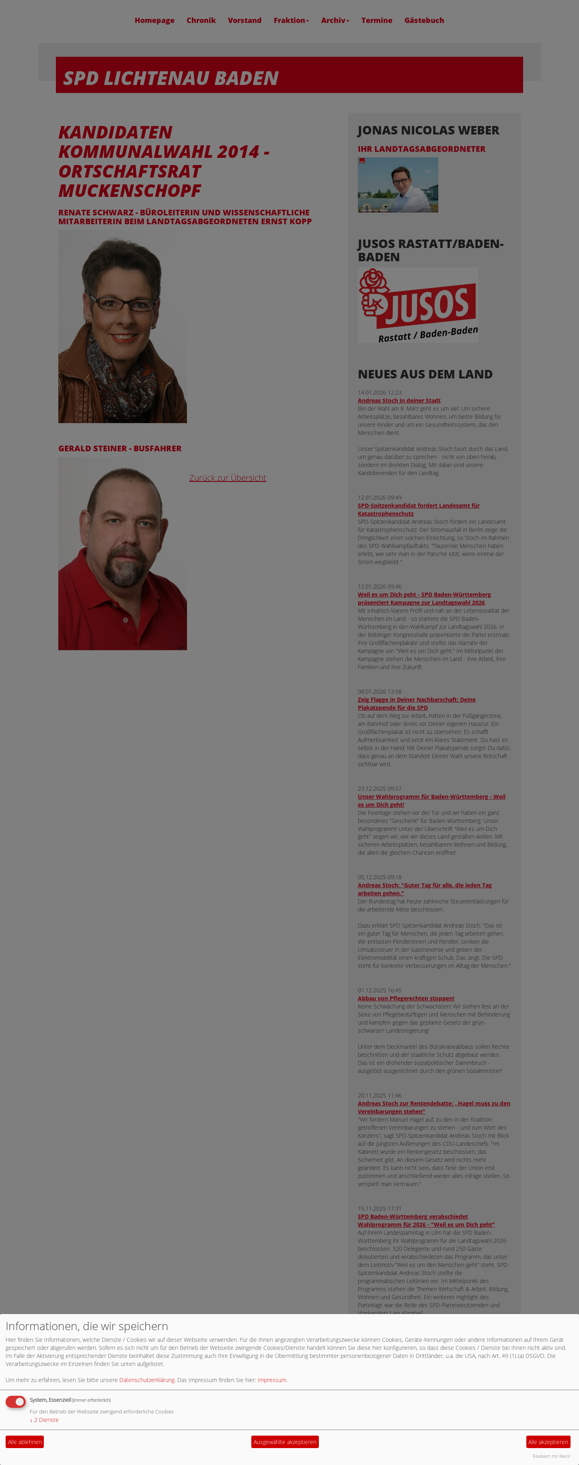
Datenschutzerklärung (147, 1380)
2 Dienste (44, 1420)
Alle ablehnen (25, 1442)
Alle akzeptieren (548, 1442)
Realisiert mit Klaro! (551, 1456)
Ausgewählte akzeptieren (285, 1442)
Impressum (272, 1380)
